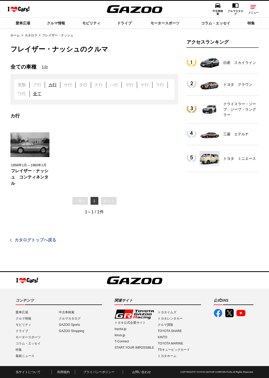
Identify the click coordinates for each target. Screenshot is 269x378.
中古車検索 (218, 12)
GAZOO (134, 9)
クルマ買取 (165, 325)
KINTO (162, 337)
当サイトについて (28, 372)
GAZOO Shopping (71, 331)
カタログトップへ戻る (35, 240)
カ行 (52, 85)
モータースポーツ (165, 23)
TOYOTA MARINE (170, 343)
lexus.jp (119, 335)
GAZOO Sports (69, 325)
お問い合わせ (141, 372)
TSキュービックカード (174, 350)
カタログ (31, 35)
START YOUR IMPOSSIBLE (134, 347)
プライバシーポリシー (98, 372)
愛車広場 (23, 23)
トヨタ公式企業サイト (130, 322)
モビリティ (91, 23)
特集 (251, 23)
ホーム (15, 35)
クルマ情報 (56, 23)
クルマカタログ (235, 12)
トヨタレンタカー (170, 318)
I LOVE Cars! (18, 9)
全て (37, 93)
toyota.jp (120, 329)
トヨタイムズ (167, 312)
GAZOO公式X (229, 313)
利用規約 (63, 372)
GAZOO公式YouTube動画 (240, 313)
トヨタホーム (167, 356)
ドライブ (124, 23)
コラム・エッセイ (215, 23)
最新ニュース (25, 356)
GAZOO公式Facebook (218, 313)
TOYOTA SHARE (170, 331)
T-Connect (121, 341)
